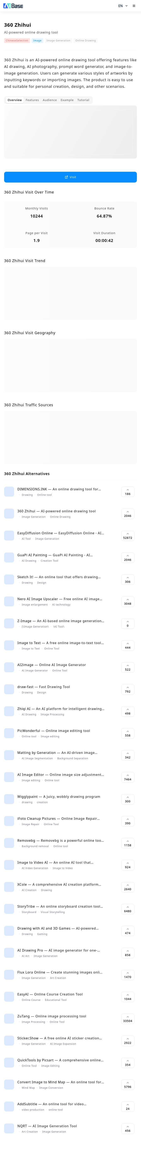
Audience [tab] (50, 100)
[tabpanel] (70, 135)
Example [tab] (67, 100)
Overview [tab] (15, 100)
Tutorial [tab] (83, 100)
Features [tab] (32, 100)
